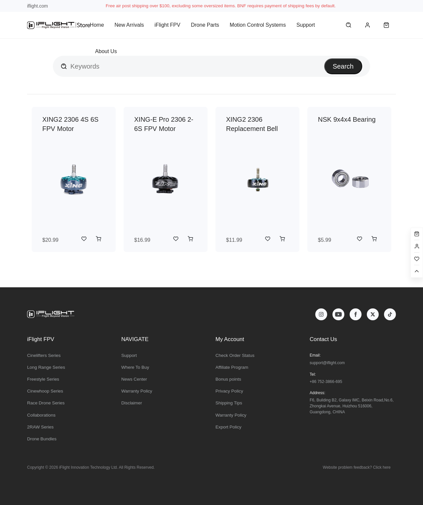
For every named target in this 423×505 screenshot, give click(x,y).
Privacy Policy (229, 391)
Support (305, 25)
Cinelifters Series (44, 355)
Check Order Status (234, 355)
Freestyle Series (43, 379)
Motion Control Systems (258, 25)
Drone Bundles (42, 438)
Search (343, 66)
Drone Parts (205, 25)
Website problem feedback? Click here (357, 467)
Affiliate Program (231, 367)
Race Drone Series (46, 402)
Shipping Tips (228, 402)
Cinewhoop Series (45, 391)
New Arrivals (129, 25)
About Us (106, 51)
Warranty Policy (136, 391)
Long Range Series (46, 367)
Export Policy (228, 427)
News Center (134, 379)
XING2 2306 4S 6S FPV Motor (70, 124)
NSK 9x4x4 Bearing (347, 119)
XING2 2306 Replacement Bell (252, 124)
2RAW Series (40, 427)
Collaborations (41, 415)
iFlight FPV (167, 25)
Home (97, 25)
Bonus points (228, 379)
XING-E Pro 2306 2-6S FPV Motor (163, 124)
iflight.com (37, 6)
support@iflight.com (327, 363)
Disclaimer (131, 402)
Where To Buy (135, 367)
